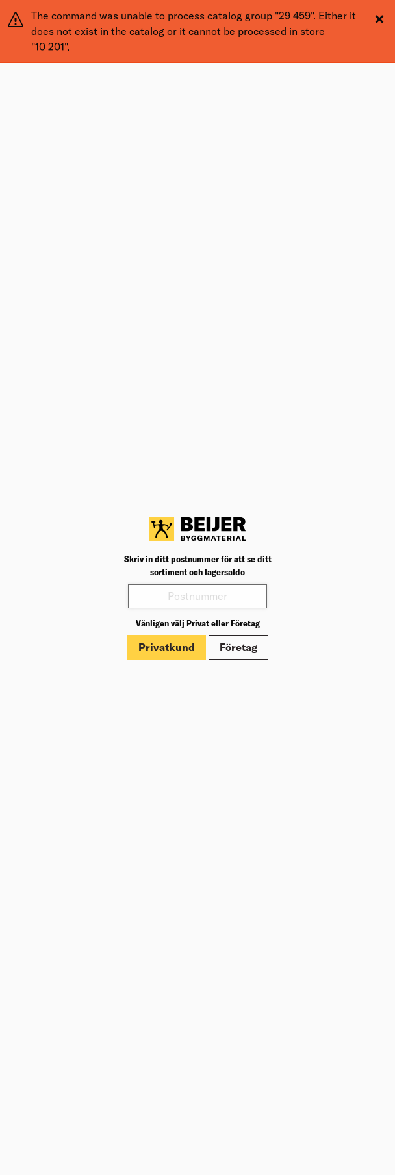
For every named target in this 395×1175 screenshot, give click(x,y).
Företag (238, 647)
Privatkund (166, 647)
